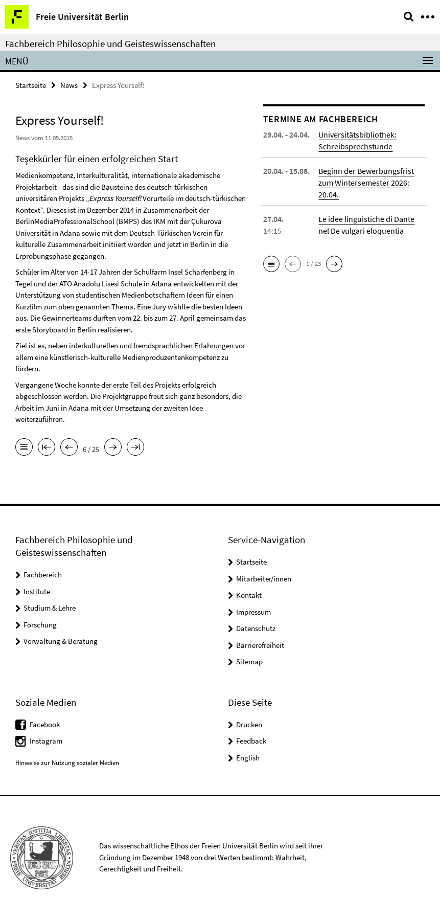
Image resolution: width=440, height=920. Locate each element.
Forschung (40, 625)
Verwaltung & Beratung (61, 641)
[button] (271, 264)
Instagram (46, 741)
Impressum (253, 612)
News (69, 85)
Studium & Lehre (50, 608)
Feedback (251, 741)
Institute (37, 591)
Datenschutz (255, 628)
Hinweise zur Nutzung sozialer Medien (67, 762)
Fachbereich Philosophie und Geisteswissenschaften (110, 43)
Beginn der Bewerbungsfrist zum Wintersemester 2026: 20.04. (366, 182)
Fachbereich (43, 574)
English (248, 757)
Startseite (30, 85)
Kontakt (249, 595)
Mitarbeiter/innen (263, 579)
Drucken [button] (249, 724)
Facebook (45, 724)
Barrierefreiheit (260, 645)
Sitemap (249, 661)
